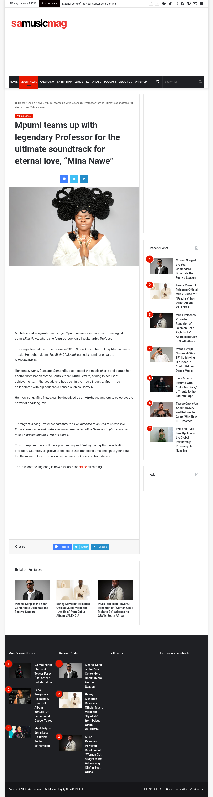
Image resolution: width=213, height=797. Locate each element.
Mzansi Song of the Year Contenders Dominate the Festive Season (102, 3)
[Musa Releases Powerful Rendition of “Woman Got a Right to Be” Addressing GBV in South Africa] (115, 590)
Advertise (182, 789)
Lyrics (78, 81)
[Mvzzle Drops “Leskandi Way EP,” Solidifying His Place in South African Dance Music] (161, 354)
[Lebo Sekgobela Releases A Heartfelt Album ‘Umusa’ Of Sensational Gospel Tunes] (20, 696)
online (83, 467)
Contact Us (197, 789)
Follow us (116, 653)
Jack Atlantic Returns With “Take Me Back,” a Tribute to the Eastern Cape (186, 387)
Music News (28, 81)
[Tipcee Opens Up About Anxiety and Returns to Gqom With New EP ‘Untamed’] (161, 409)
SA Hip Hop (64, 81)
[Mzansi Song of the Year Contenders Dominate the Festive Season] (32, 590)
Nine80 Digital (74, 789)
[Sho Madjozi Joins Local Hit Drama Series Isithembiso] (20, 732)
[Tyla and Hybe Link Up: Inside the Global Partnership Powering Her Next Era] (161, 434)
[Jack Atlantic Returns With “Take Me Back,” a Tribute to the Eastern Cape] (161, 384)
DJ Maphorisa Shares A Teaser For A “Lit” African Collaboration (44, 673)
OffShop (141, 81)
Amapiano (47, 81)
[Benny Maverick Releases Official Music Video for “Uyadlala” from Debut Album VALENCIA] (74, 590)
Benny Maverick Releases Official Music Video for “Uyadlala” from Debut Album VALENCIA (94, 712)
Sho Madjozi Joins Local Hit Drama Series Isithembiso (43, 737)
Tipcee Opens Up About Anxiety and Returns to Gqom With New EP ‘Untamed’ (187, 412)
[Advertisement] (144, 41)
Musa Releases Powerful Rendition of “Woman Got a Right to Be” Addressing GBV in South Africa (186, 328)
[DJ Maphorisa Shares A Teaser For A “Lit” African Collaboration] (20, 670)
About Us (125, 81)
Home (14, 81)
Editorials (93, 81)
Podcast (110, 81)
